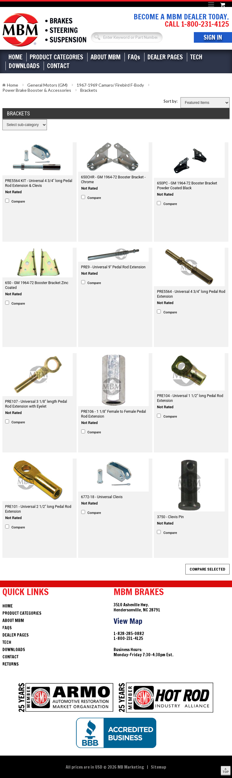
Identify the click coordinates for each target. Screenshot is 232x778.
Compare (18, 202)
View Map (128, 621)
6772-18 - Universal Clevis (102, 497)
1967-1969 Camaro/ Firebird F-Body (110, 85)
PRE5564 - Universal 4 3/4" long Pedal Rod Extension (191, 294)
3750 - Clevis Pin (170, 517)
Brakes (44, 30)
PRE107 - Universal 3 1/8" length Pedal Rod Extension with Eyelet (36, 404)
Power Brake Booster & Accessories (36, 90)
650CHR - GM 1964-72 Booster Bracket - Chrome (113, 179)
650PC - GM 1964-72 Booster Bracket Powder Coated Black (187, 185)
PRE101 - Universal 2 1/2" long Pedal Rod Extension (38, 509)
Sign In (213, 37)
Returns (10, 664)
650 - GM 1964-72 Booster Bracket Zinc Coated (36, 285)
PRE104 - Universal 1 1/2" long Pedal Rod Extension (190, 398)
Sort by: (170, 101)
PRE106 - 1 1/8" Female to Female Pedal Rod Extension (113, 414)
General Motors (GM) (47, 85)
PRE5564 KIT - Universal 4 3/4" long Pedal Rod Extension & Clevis (38, 183)
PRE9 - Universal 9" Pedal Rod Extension (113, 267)
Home (15, 57)
